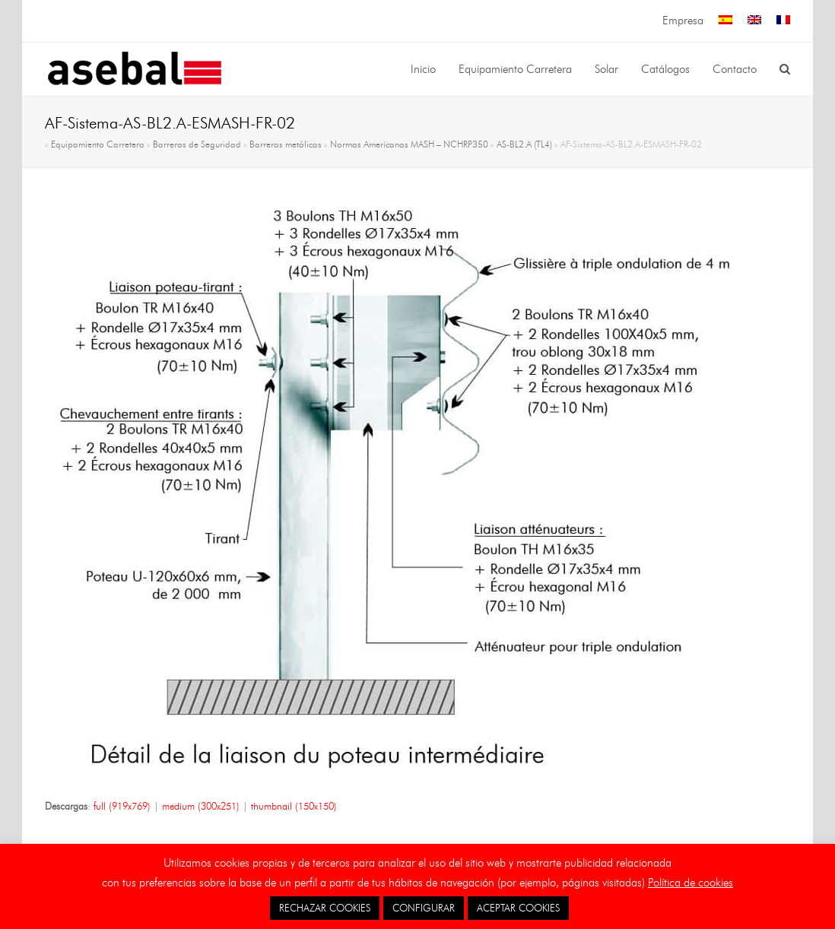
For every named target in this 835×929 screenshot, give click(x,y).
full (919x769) (122, 806)
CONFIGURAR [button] (423, 908)
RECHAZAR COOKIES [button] (324, 908)
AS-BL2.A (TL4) (524, 144)
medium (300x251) (201, 806)
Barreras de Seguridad (197, 144)
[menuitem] (725, 20)
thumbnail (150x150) (294, 806)
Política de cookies (690, 882)
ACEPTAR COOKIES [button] (518, 908)
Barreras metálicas (285, 144)
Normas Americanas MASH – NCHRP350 (409, 144)
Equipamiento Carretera (97, 144)
